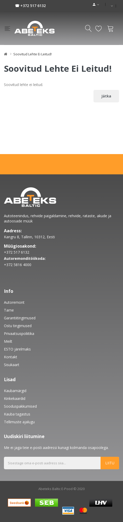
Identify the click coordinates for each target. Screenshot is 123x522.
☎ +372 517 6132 (30, 5)
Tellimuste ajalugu (19, 421)
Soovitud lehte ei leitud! (32, 54)
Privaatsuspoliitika (19, 333)
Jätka (106, 96)
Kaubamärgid (15, 390)
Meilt (8, 341)
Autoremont (14, 302)
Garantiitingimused (20, 317)
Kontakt (10, 356)
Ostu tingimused (18, 325)
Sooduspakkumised (20, 406)
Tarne (9, 310)
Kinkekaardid (14, 398)
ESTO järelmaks (17, 349)
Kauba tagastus (17, 414)
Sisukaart (11, 364)
